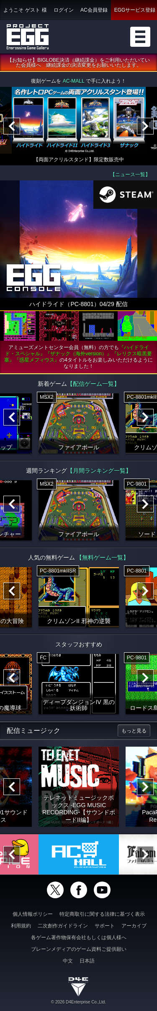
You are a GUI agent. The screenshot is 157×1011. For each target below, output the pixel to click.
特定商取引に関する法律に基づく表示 (102, 914)
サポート (105, 925)
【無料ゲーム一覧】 (102, 557)
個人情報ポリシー (33, 914)
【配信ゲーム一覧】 (93, 383)
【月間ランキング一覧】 (99, 470)
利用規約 (21, 925)
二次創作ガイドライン (63, 925)
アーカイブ (134, 925)
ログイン (64, 10)
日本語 (87, 960)
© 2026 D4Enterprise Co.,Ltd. (78, 1002)
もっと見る (134, 731)
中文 (68, 960)
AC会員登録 (94, 10)
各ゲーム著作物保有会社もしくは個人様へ (78, 937)
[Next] (145, 126)
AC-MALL (74, 81)
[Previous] (11, 126)
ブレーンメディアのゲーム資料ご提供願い (78, 949)
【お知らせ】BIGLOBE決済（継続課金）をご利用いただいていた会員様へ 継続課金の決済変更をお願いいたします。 (78, 63)
